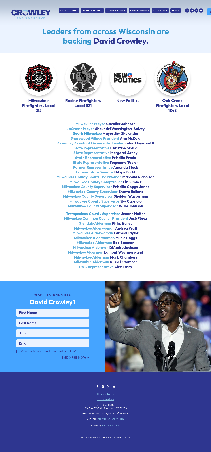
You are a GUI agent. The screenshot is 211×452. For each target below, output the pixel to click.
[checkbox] (20, 362)
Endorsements (139, 10)
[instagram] (192, 10)
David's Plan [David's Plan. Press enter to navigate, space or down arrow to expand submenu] (116, 10)
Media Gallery (105, 415)
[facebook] (187, 10)
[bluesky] (201, 10)
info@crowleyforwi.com (111, 434)
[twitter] (196, 10)
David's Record (92, 10)
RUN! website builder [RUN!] (111, 441)
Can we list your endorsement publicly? (51, 363)
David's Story (69, 10)
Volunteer (160, 10)
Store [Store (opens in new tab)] (175, 10)
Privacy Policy (105, 409)
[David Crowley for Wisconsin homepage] (31, 14)
